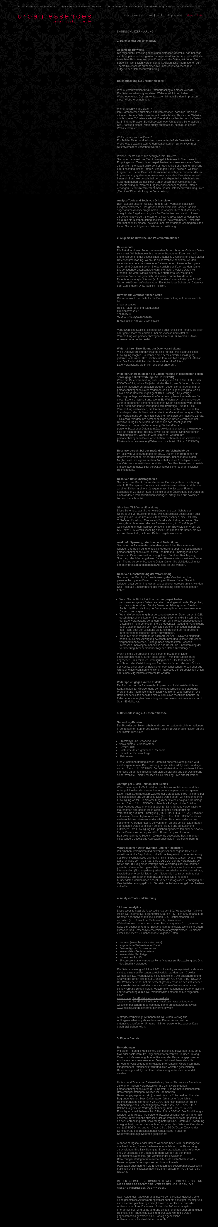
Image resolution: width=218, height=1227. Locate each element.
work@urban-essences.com (183, 6)
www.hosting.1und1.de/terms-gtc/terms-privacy (145, 1007)
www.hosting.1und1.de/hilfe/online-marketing (143, 998)
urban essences (134, 15)
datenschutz (194, 15)
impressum (175, 15)
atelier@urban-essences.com (130, 6)
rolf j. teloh (156, 15)
